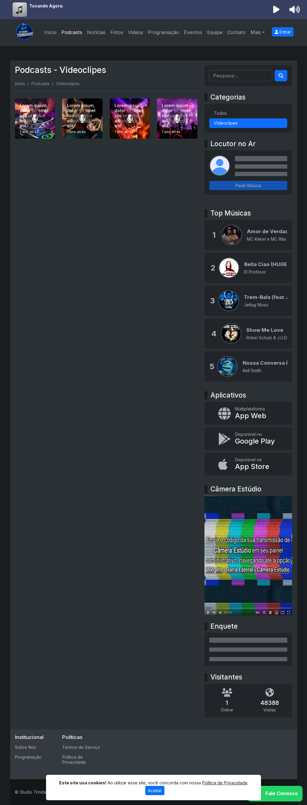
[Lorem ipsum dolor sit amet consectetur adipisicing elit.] (177, 118)
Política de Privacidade (74, 759)
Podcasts (71, 32)
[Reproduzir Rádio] (276, 9)
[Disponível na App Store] (248, 464)
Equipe (214, 32)
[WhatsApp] (275, 793)
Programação (163, 32)
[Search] (281, 75)
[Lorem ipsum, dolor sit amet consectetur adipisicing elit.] (35, 118)
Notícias (96, 32)
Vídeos (135, 32)
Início (50, 32)
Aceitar (155, 790)
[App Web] (248, 413)
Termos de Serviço (81, 747)
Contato (236, 32)
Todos (220, 113)
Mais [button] (256, 32)
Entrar (283, 31)
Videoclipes (226, 123)
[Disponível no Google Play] (248, 438)
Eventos (193, 32)
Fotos (116, 32)
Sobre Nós (25, 747)
